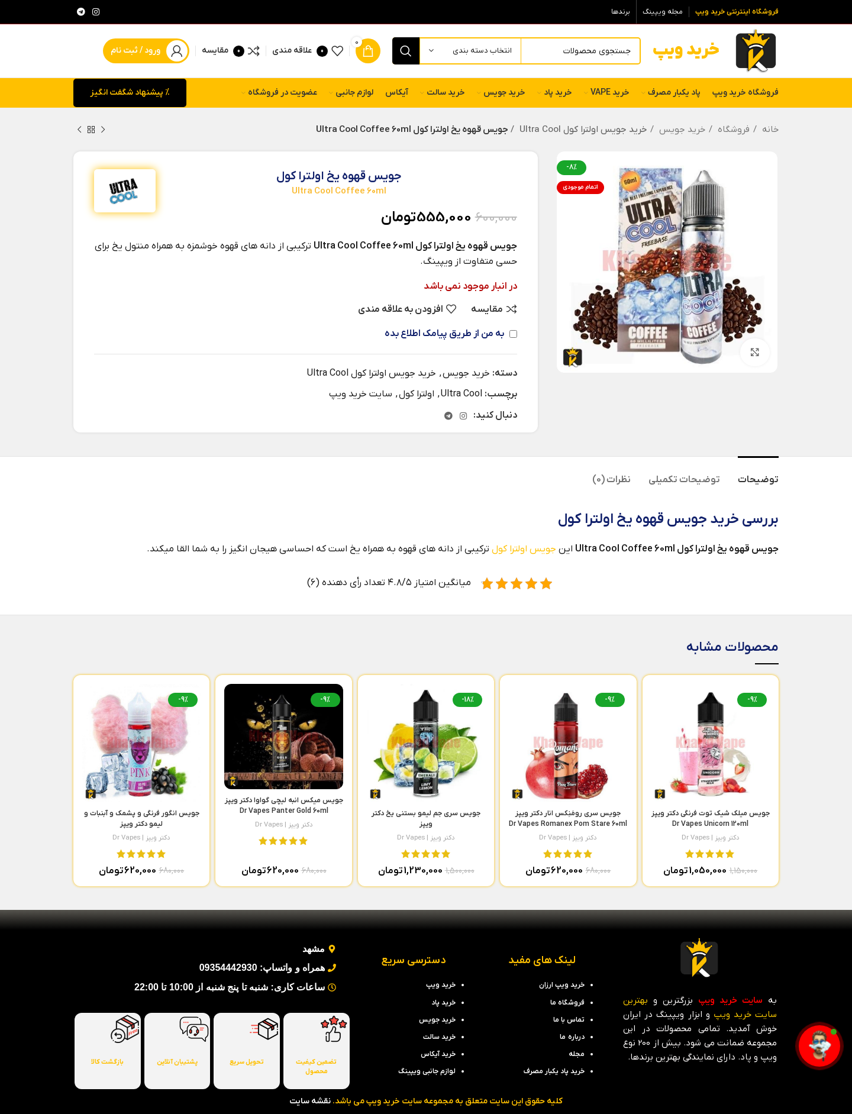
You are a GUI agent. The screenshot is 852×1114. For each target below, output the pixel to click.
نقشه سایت (310, 1101)
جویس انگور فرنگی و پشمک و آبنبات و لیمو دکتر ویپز (141, 824)
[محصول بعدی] (79, 129)
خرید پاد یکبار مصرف (554, 1071)
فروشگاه (732, 129)
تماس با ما (569, 1020)
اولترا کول (416, 394)
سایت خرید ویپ (360, 394)
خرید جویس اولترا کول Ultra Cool (583, 129)
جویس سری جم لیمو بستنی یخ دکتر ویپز (426, 824)
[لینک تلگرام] (81, 12)
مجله (577, 1054)
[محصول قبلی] (103, 129)
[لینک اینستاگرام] (96, 12)
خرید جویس (681, 129)
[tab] (758, 474)
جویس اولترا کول (524, 549)
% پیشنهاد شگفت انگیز (130, 92)
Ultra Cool (461, 394)
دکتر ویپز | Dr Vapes (710, 837)
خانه (769, 129)
